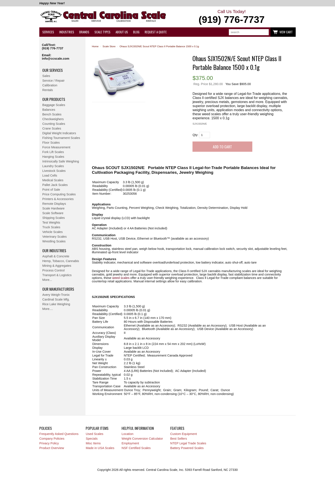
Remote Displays (54, 203)
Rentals (47, 90)
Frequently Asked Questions (58, 434)
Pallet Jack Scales (55, 185)
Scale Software (52, 213)
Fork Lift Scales (53, 152)
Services (48, 32)
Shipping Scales (53, 218)
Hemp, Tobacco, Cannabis (60, 261)
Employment (130, 443)
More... (47, 279)
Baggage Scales (53, 105)
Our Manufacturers (58, 289)
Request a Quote (156, 32)
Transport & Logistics (57, 275)
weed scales (120, 278)
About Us (122, 32)
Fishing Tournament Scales (61, 138)
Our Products (53, 99)
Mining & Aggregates (56, 265)
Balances (48, 109)
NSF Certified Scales (136, 448)
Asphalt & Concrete (55, 256)
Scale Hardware (53, 208)
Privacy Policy (49, 443)
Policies (45, 428)
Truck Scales (51, 227)
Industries (66, 32)
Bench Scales (52, 114)
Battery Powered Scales (187, 448)
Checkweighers (53, 119)
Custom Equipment (183, 434)
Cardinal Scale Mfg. (56, 299)
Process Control (53, 270)
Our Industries (54, 250)
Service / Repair (53, 80)
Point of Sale (51, 189)
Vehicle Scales (52, 232)
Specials (91, 438)
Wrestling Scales (54, 241)
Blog (136, 32)
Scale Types (102, 32)
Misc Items (93, 443)
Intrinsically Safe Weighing (60, 161)
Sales (46, 76)
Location (127, 434)
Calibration (49, 85)
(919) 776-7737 (52, 48)
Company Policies (51, 438)
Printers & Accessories (58, 199)
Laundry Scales (53, 166)
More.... (47, 309)
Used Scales (94, 434)
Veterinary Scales (54, 236)
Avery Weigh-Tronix (56, 294)
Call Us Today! (232, 17)
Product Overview (51, 448)
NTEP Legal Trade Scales (188, 443)
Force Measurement (56, 147)
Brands (84, 32)
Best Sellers (178, 438)
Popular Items (97, 428)
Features (177, 428)
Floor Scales (51, 142)
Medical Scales (52, 180)
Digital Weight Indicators (59, 133)
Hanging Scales (53, 156)
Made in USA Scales (100, 448)
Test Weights (51, 222)
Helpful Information (138, 428)
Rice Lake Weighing (56, 304)
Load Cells (49, 175)
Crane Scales (51, 128)
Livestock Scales (54, 170)
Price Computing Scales (59, 194)
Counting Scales (53, 123)
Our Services (52, 70)
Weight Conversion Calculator (142, 438)
